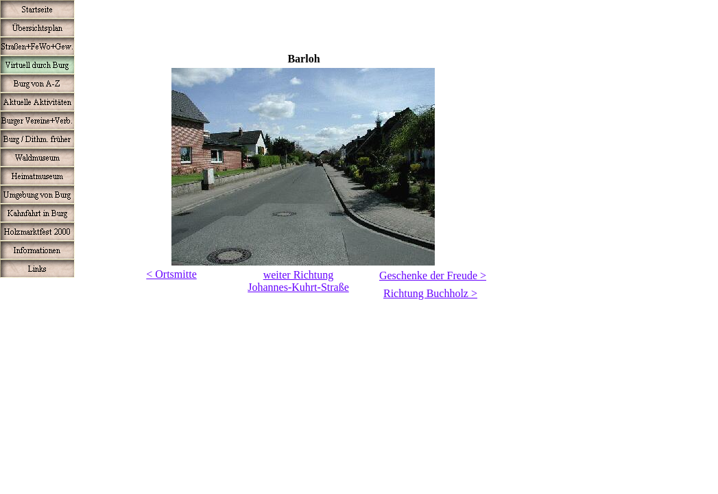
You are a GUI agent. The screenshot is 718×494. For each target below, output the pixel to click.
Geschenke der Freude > (432, 275)
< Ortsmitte (171, 274)
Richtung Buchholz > (430, 293)
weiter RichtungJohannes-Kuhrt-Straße (298, 281)
